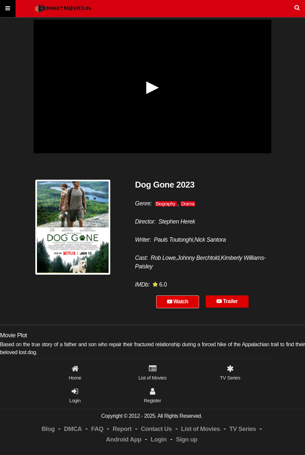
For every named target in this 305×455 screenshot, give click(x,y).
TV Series (242, 428)
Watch (177, 301)
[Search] (152, 8)
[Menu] (8, 8)
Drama (187, 203)
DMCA (73, 428)
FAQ (97, 428)
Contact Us (156, 428)
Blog (48, 428)
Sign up (186, 439)
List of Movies (200, 428)
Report (122, 428)
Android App (123, 439)
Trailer (227, 301)
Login (158, 439)
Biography (166, 203)
